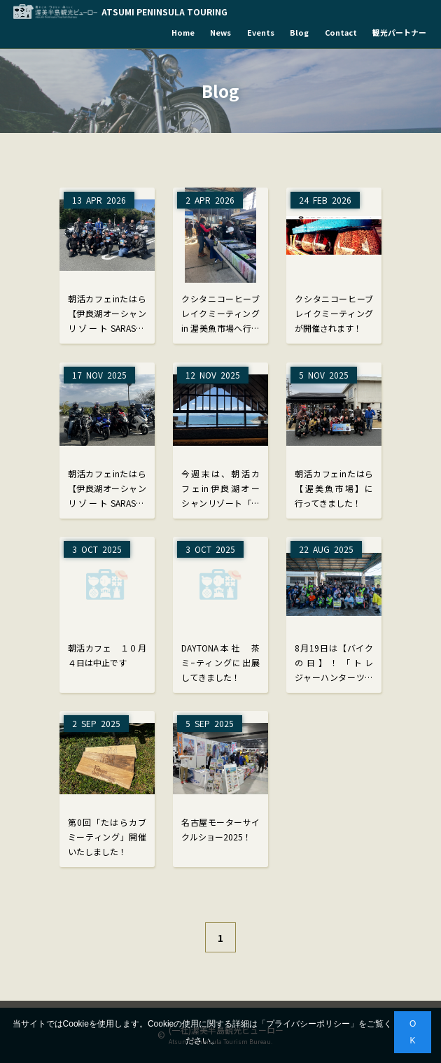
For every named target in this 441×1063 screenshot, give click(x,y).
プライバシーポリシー (308, 1024)
